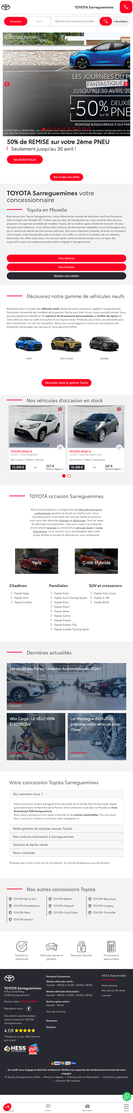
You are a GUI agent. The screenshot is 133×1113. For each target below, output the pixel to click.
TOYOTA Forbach (61, 906)
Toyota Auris (59, 593)
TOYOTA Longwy (100, 906)
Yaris (36, 562)
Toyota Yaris (19, 597)
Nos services (66, 258)
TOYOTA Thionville (102, 913)
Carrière (106, 995)
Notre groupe (109, 985)
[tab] (66, 794)
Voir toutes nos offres (66, 177)
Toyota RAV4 (99, 602)
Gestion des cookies (68, 1080)
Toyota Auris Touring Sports (68, 597)
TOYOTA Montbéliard (23, 906)
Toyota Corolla (21, 602)
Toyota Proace (60, 620)
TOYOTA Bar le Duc (22, 899)
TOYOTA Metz (19, 913)
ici (78, 818)
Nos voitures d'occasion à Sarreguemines (43, 836)
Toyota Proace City (63, 624)
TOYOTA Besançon (102, 899)
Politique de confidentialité (83, 1077)
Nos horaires (66, 267)
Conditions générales (115, 1077)
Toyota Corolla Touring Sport (69, 629)
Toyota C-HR (99, 597)
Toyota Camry (60, 615)
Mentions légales (55, 469)
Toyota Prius (59, 602)
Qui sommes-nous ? (28, 793)
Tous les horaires (56, 1011)
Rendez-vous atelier (66, 276)
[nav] (126, 1108)
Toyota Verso (59, 611)
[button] (7, 84)
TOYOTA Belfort (60, 899)
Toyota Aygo (19, 593)
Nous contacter (24, 852)
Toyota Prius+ (60, 606)
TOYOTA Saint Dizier (63, 913)
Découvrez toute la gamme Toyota (66, 382)
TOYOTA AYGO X (21, 451)
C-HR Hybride (96, 562)
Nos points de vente (113, 990)
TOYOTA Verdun (20, 919)
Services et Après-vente (30, 844)
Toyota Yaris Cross (103, 593)
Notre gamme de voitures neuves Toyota (42, 828)
